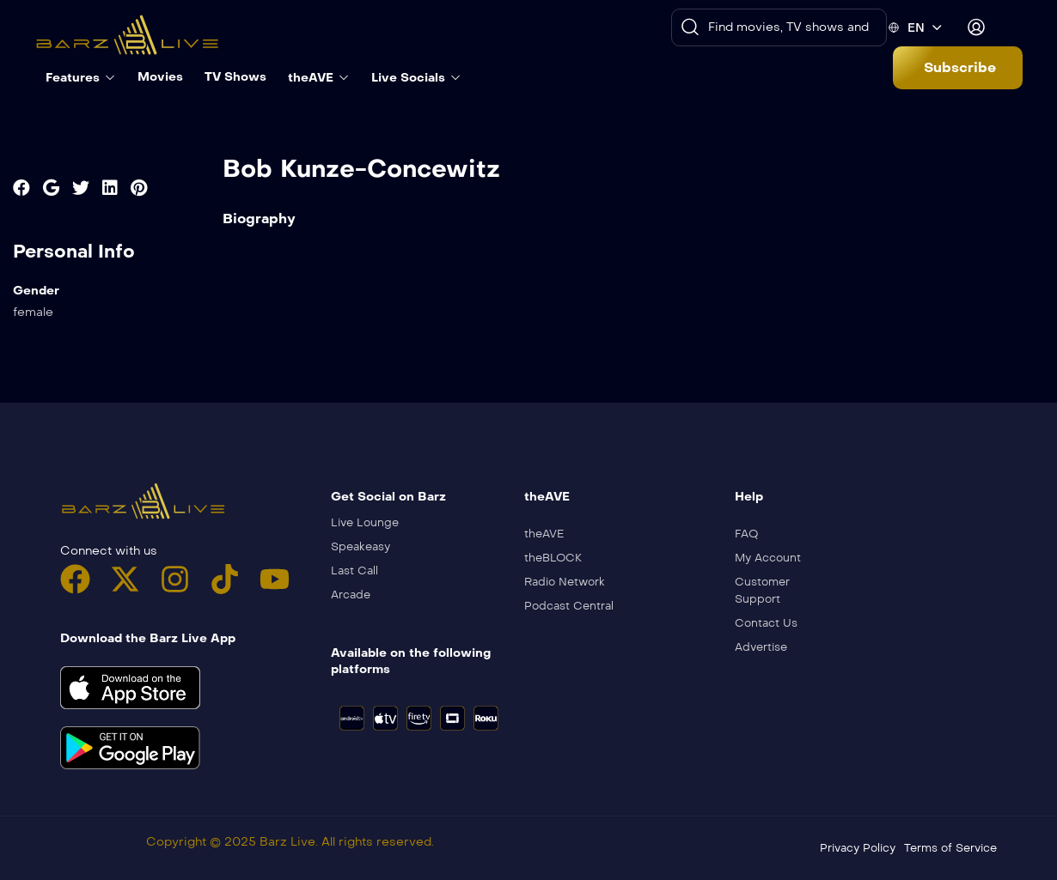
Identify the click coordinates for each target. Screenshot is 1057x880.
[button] (958, 67)
